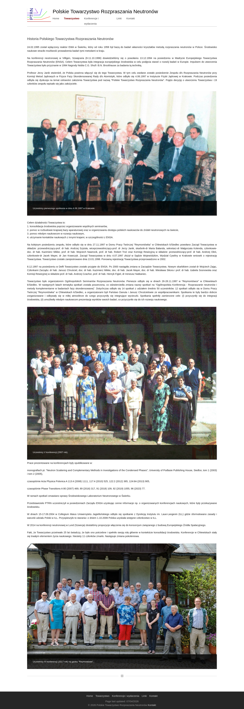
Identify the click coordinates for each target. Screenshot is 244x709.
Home (56, 18)
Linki (119, 18)
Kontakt (131, 18)
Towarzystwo (71, 18)
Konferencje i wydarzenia (98, 18)
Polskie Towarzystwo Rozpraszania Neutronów (105, 11)
